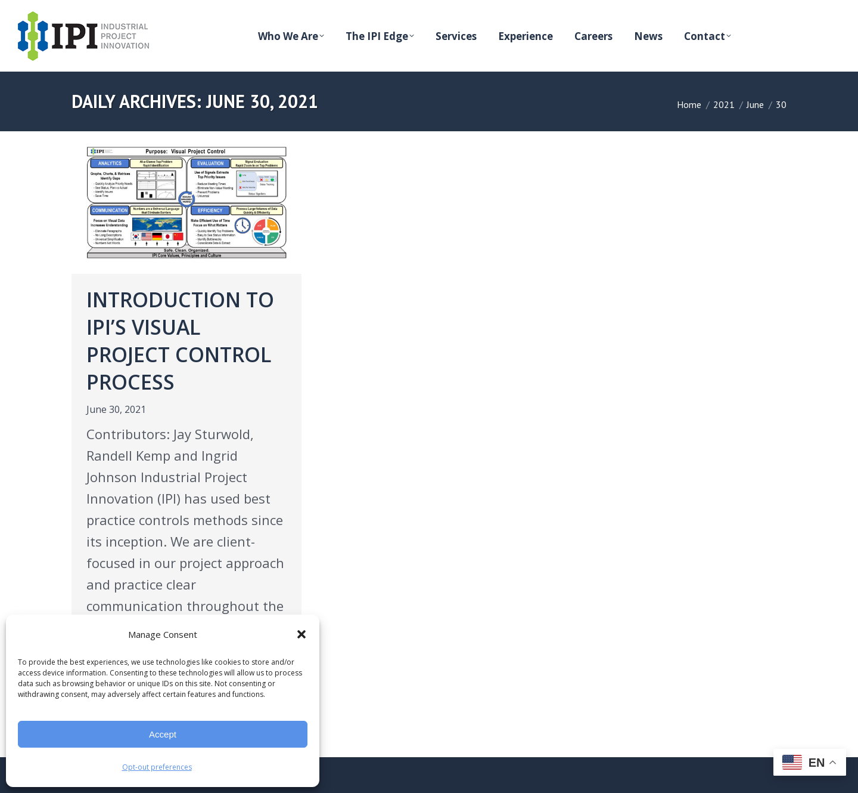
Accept (162, 734)
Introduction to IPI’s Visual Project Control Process (180, 341)
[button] (301, 634)
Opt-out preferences (157, 767)
